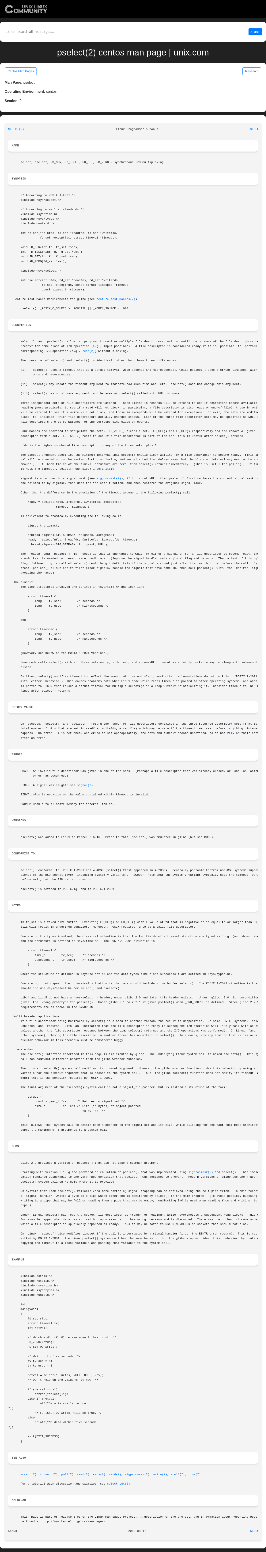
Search (255, 32)
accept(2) (29, 1474)
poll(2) (67, 1474)
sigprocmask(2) (108, 478)
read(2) (88, 351)
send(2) (115, 1474)
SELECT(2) (16, 129)
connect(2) (49, 1474)
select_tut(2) (118, 1483)
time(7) (194, 1474)
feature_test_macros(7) (115, 299)
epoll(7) (178, 1474)
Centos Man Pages (21, 71)
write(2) (160, 1474)
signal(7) (85, 785)
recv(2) (99, 1474)
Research (251, 71)
